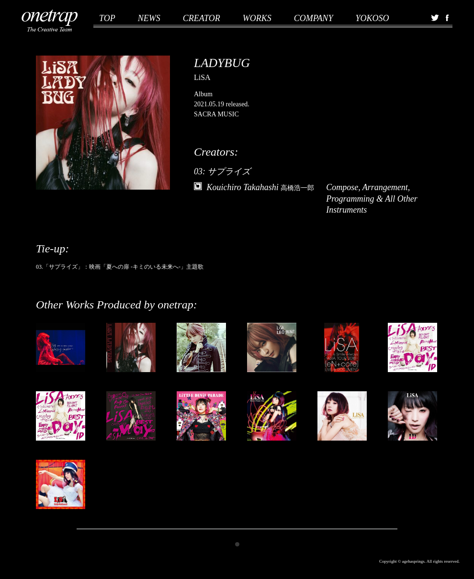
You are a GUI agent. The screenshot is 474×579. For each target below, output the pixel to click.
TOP (107, 18)
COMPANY (313, 18)
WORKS (257, 18)
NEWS (149, 18)
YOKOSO (372, 18)
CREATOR (201, 18)
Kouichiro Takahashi (261, 187)
